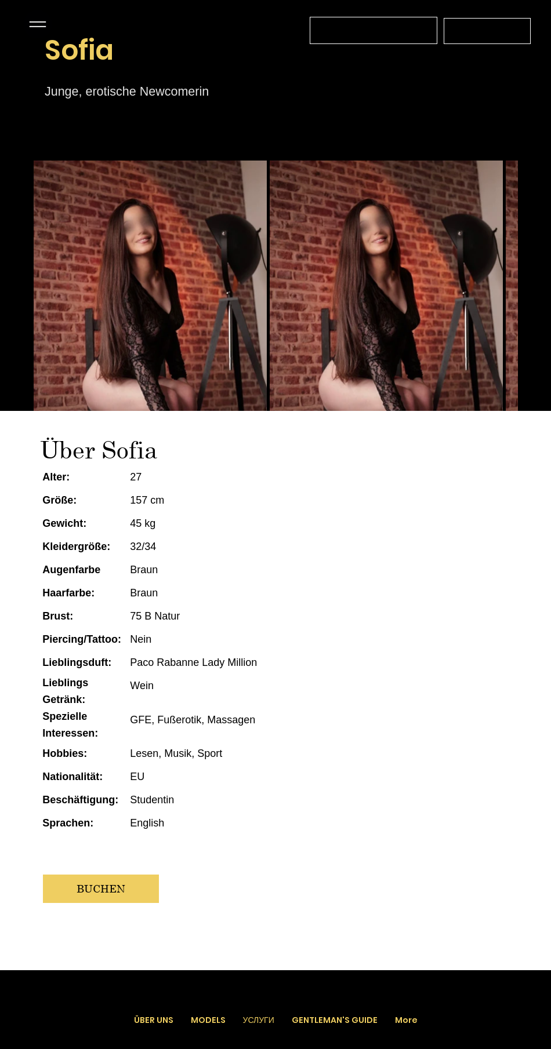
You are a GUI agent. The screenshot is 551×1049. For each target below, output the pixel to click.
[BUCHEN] (101, 889)
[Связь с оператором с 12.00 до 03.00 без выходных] (373, 30)
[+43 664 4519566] (487, 31)
